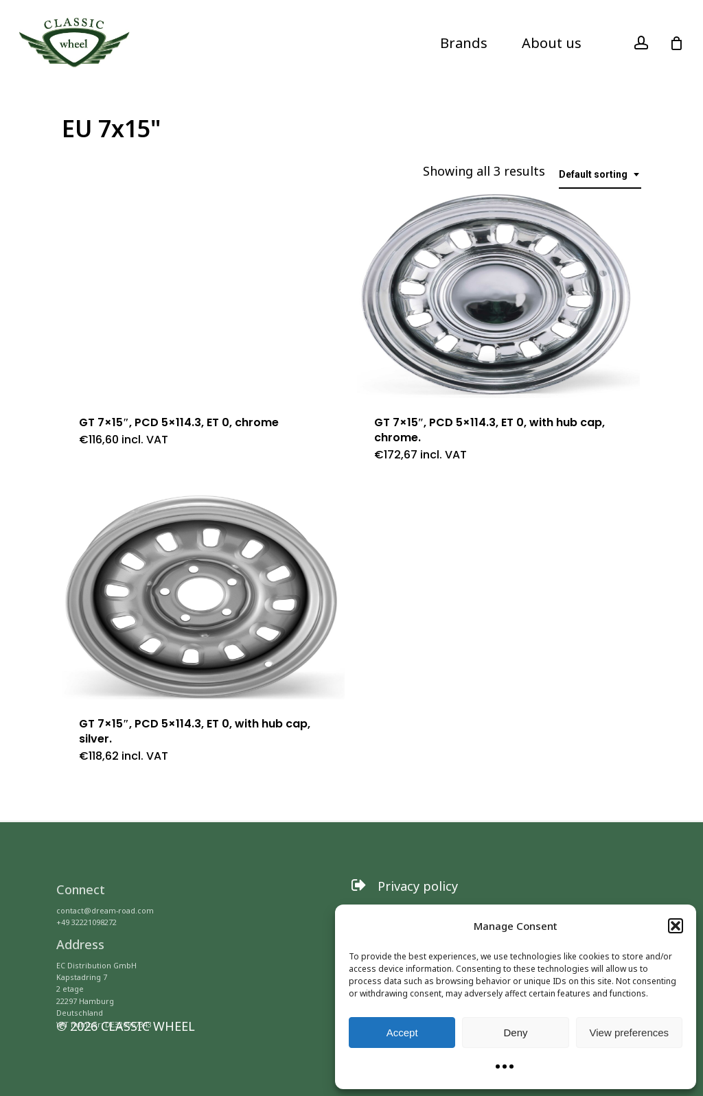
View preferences (629, 1032)
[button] (675, 926)
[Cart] (676, 43)
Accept (402, 1032)
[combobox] (600, 174)
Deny (515, 1032)
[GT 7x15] (203, 295)
